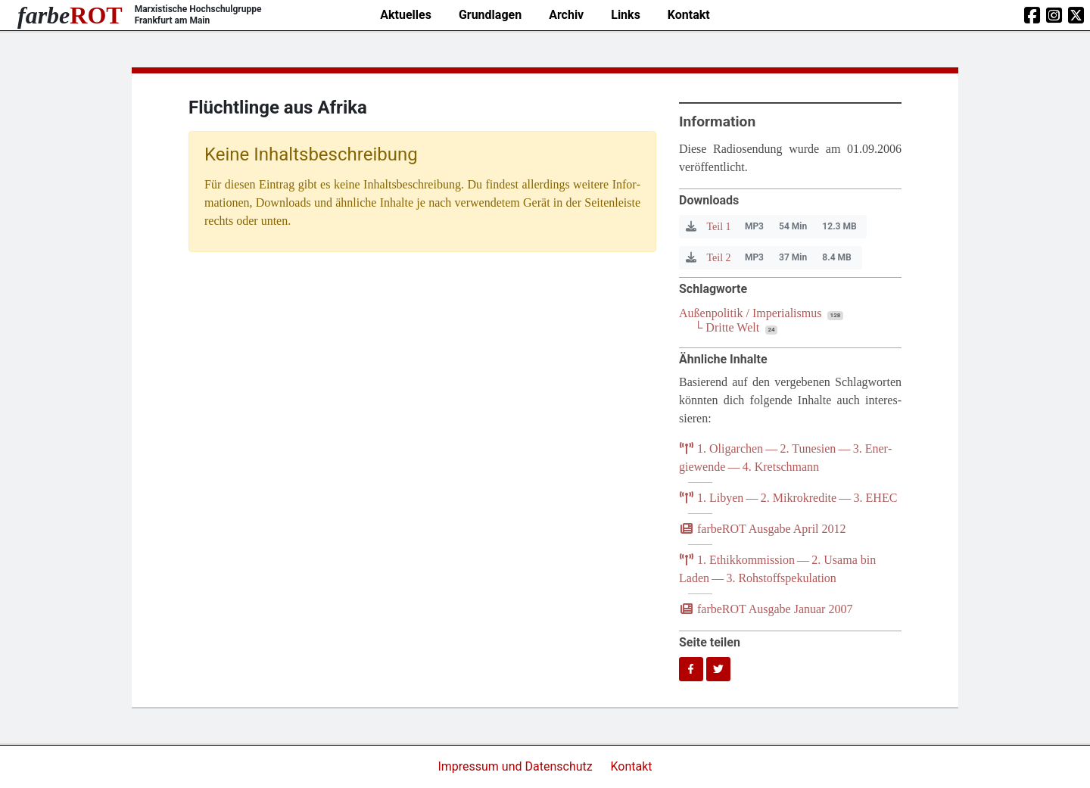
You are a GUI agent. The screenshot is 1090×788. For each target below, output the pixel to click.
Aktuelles (405, 15)
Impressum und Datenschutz (516, 766)
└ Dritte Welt (726, 327)
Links (625, 15)
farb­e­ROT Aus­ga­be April (762, 528)
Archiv (566, 15)
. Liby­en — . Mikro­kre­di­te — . (788, 497)
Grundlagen (490, 15)
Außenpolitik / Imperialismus (750, 313)
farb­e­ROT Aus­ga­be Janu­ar (765, 609)
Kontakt (689, 15)
